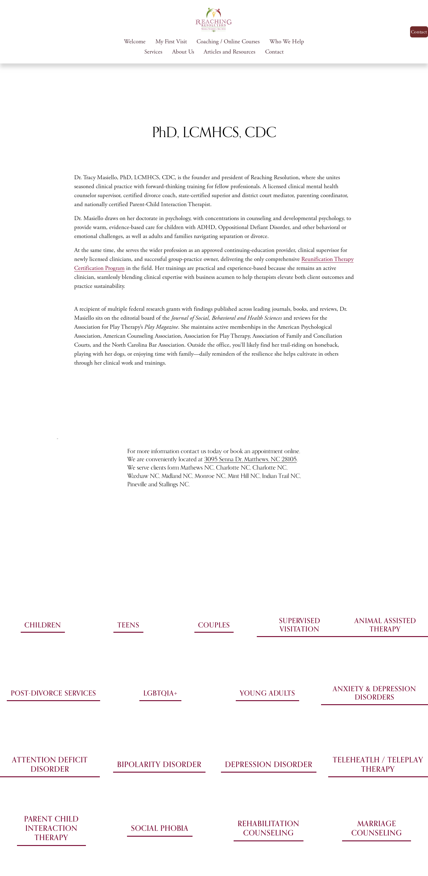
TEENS (128, 625)
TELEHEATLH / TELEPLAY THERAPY (378, 764)
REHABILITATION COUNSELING (268, 828)
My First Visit (171, 42)
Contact (274, 52)
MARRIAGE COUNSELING (376, 828)
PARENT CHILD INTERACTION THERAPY (51, 828)
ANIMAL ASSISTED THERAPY (385, 624)
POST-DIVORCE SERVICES (53, 693)
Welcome (135, 42)
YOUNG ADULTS (267, 693)
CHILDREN (42, 625)
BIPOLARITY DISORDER (159, 764)
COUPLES (214, 625)
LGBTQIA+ (160, 693)
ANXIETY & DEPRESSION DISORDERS (374, 692)
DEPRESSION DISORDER (268, 764)
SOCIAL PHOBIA (160, 828)
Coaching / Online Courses (228, 42)
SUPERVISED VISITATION (299, 624)
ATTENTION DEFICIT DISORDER (50, 764)
